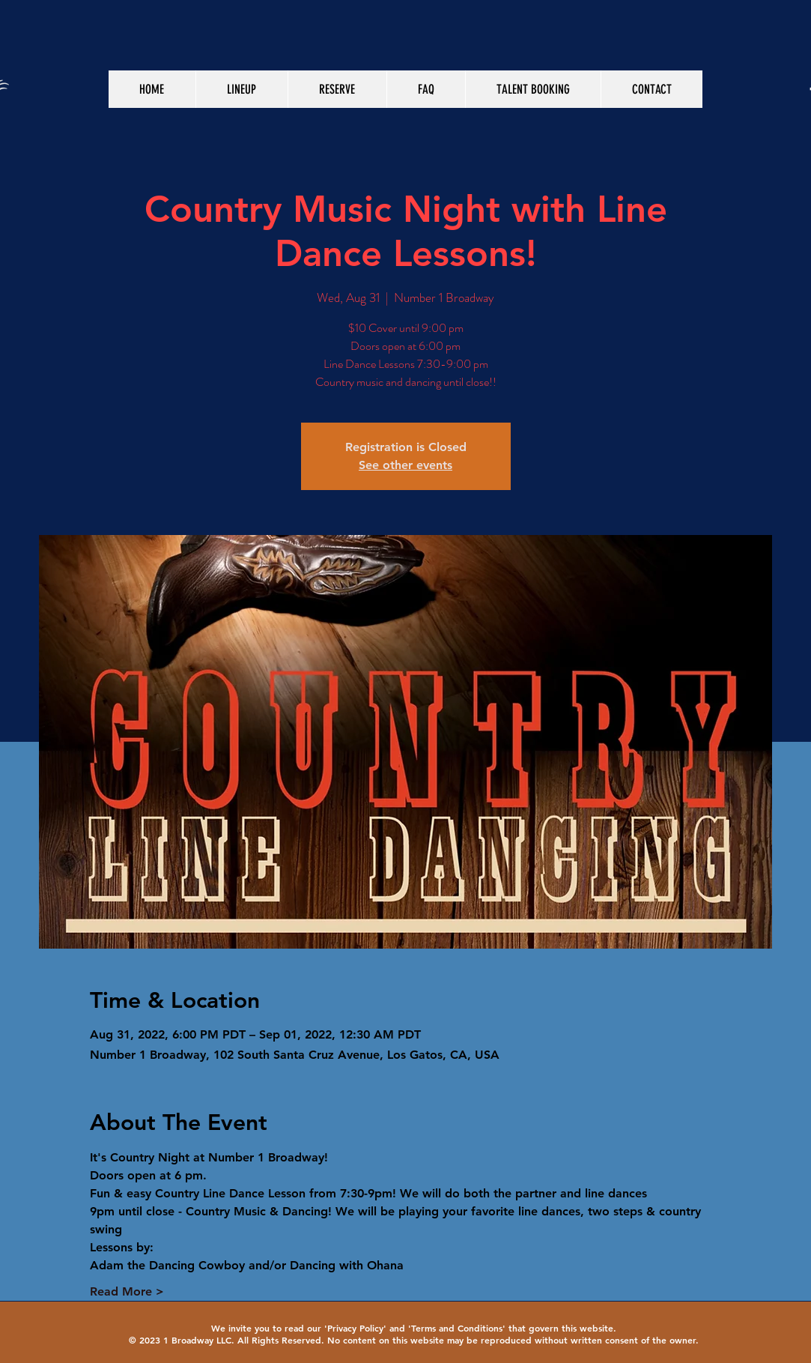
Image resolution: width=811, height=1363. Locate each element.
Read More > (127, 1291)
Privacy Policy (355, 1328)
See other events (405, 465)
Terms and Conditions (456, 1328)
